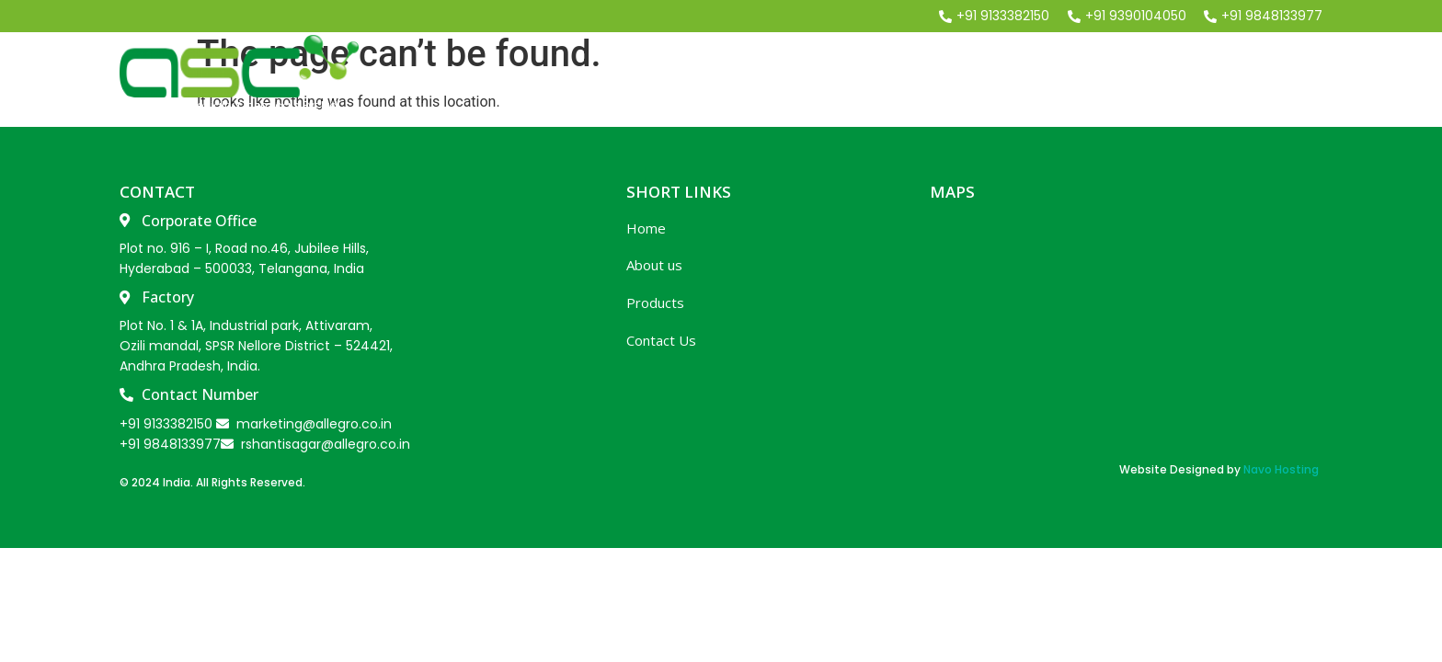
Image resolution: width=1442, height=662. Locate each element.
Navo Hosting (1281, 469)
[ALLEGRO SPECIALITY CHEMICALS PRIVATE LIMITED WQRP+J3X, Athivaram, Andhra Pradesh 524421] (1124, 331)
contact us (1271, 76)
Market (1153, 76)
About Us (903, 76)
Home (802, 76)
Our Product (1032, 76)
